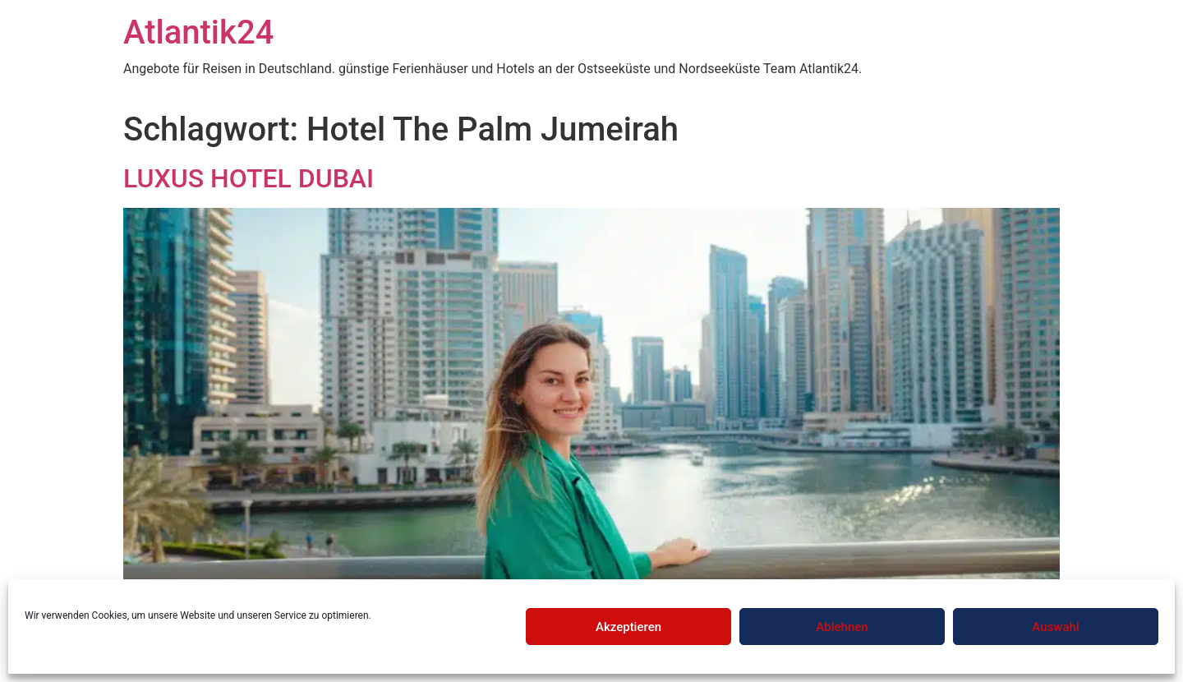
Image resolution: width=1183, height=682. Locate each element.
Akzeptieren (628, 627)
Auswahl (1055, 627)
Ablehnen (842, 627)
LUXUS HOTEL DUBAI (248, 178)
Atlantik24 (198, 32)
